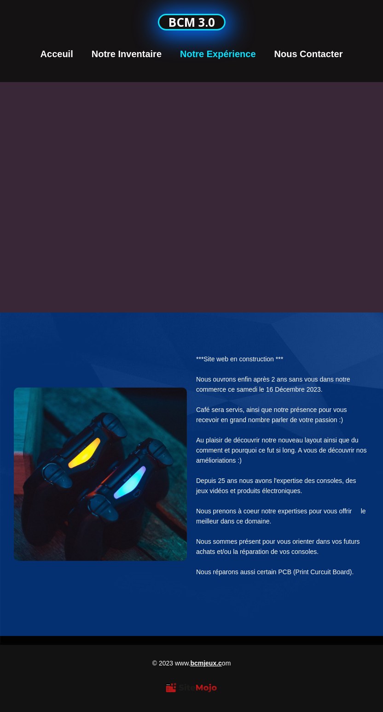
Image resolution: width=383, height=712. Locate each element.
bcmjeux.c (205, 663)
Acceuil (57, 54)
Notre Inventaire (127, 54)
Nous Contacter (308, 54)
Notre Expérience (218, 54)
